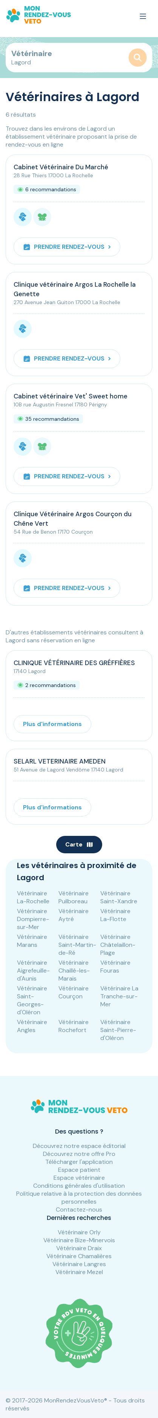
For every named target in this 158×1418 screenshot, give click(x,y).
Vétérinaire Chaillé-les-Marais (74, 970)
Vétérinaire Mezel (79, 1272)
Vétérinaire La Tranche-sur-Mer (119, 996)
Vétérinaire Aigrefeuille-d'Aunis (33, 970)
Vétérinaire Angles (32, 1026)
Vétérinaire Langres (79, 1264)
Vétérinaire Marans (32, 941)
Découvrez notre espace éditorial (79, 1146)
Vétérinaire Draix (79, 1248)
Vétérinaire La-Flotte (115, 915)
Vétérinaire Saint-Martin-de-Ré (77, 945)
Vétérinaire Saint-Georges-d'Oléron (32, 1000)
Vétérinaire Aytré (73, 915)
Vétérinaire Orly (79, 1232)
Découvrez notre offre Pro (79, 1154)
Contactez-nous (79, 1209)
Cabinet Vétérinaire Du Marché (61, 167)
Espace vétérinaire (79, 1178)
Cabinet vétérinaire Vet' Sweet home (70, 396)
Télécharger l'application (79, 1162)
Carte (79, 844)
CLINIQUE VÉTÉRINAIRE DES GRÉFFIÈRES (74, 663)
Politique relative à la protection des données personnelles (79, 1198)
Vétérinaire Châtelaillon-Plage (117, 945)
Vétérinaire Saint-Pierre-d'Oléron (118, 1030)
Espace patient (79, 1170)
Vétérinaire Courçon (73, 992)
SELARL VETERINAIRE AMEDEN (60, 761)
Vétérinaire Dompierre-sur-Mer (33, 919)
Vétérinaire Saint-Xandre (118, 897)
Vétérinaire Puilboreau (73, 897)
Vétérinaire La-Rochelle (33, 897)
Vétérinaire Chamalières (79, 1256)
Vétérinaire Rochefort (73, 1026)
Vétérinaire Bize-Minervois (79, 1240)
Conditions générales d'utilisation (79, 1186)
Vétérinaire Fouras (115, 966)
